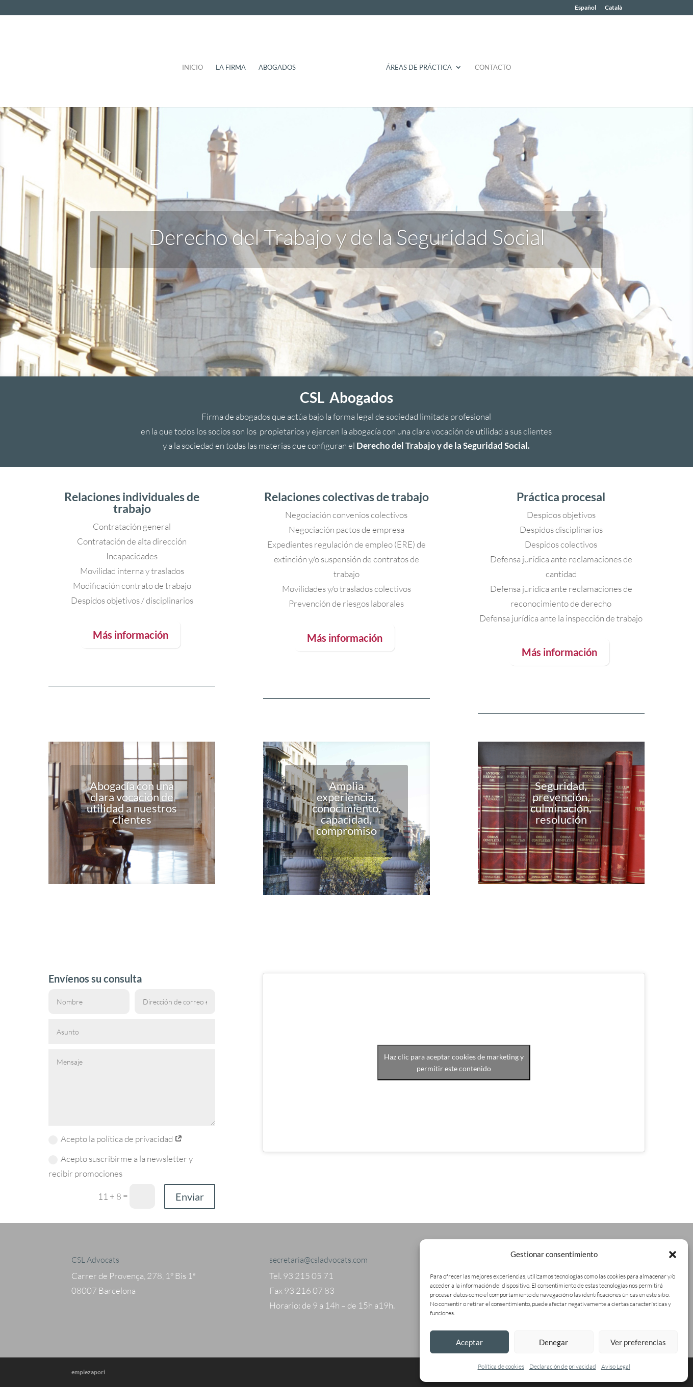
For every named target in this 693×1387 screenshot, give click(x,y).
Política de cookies (501, 1366)
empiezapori (88, 1372)
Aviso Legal (615, 1366)
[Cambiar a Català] (613, 10)
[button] (673, 1254)
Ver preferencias (638, 1342)
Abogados (280, 64)
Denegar (553, 1342)
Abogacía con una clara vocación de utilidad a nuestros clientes (132, 802)
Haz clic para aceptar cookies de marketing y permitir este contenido (454, 1062)
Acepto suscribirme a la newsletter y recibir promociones (120, 1166)
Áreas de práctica (415, 64)
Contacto (489, 64)
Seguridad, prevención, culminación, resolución (561, 802)
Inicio (196, 64)
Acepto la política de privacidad (115, 1139)
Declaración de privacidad (562, 1366)
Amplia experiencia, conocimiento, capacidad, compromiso (346, 808)
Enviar (189, 1196)
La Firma (234, 64)
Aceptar (469, 1342)
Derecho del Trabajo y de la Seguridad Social (346, 237)
